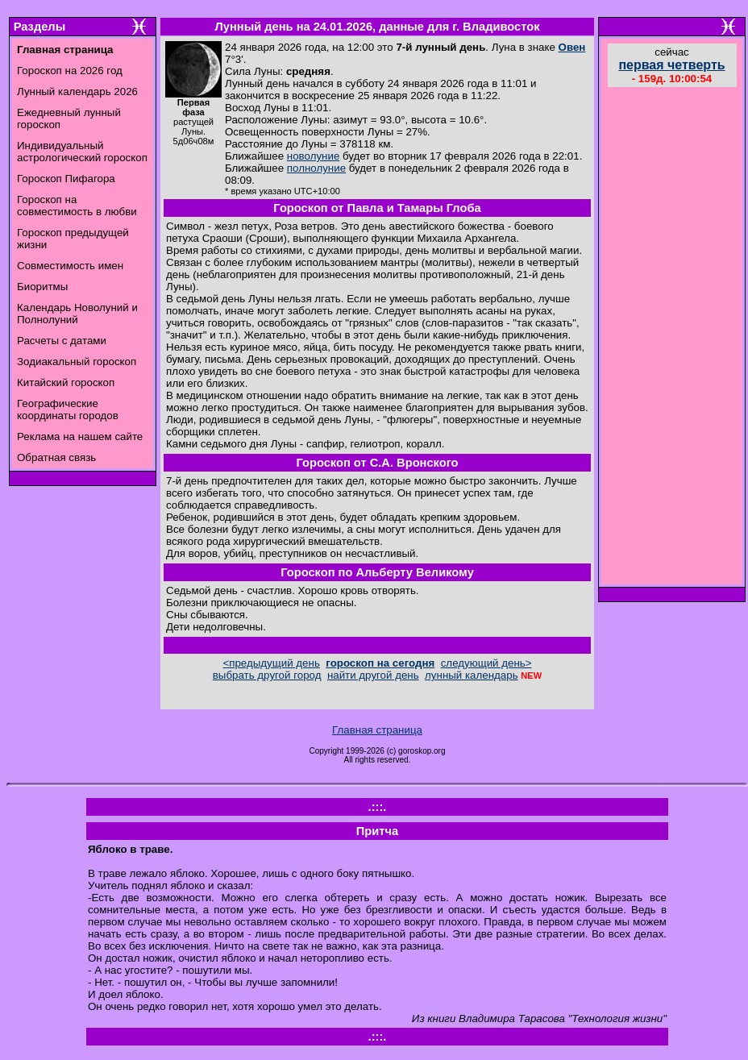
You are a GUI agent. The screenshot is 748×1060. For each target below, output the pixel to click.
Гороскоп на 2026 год (70, 70)
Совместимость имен (70, 266)
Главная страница (377, 730)
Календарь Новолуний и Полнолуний (77, 313)
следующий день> (486, 663)
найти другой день (373, 675)
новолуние (313, 156)
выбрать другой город (267, 675)
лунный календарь (471, 675)
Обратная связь (56, 457)
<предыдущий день (270, 663)
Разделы (39, 26)
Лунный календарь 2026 (77, 91)
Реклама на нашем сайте (80, 436)
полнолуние (316, 168)
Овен (572, 47)
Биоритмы (42, 287)
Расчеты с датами (61, 341)
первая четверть (671, 65)
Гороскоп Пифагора (66, 179)
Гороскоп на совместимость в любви (77, 205)
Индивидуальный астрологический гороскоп (82, 151)
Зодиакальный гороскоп (76, 361)
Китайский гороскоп (65, 382)
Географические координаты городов (67, 409)
